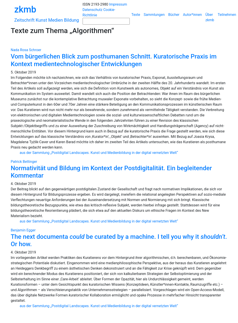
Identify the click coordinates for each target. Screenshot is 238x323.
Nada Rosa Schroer (26, 50)
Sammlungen (154, 15)
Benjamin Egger (23, 230)
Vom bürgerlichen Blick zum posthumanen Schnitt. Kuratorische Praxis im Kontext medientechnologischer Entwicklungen (114, 60)
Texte (136, 15)
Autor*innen (192, 15)
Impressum (118, 4)
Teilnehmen (227, 15)
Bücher (174, 15)
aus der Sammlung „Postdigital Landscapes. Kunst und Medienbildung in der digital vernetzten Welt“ (99, 153)
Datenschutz (92, 10)
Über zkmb (209, 17)
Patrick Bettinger (24, 161)
